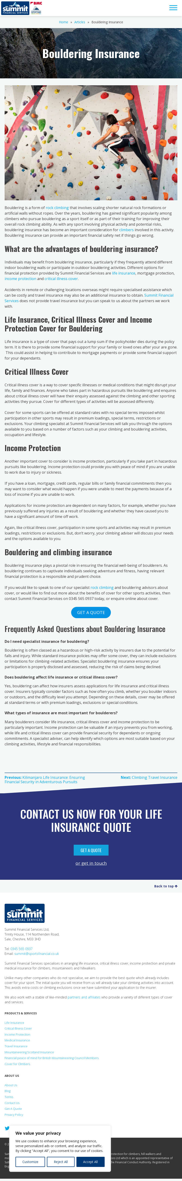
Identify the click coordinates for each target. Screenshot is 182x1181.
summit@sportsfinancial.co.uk (36, 953)
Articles (79, 22)
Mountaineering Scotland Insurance (29, 1052)
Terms (9, 1097)
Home (63, 22)
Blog (7, 1091)
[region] (60, 1148)
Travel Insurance (16, 1046)
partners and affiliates (84, 997)
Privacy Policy (14, 1115)
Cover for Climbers (17, 1064)
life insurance (123, 273)
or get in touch (91, 863)
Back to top (166, 886)
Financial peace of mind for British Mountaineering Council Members (52, 1058)
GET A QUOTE (91, 612)
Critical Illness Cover (18, 1028)
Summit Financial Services (15, 8)
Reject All (61, 1162)
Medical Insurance (17, 1040)
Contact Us (12, 1103)
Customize (30, 1162)
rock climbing (57, 207)
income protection (20, 278)
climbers (126, 229)
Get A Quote (91, 850)
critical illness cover (61, 278)
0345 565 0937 (21, 949)
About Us (11, 1085)
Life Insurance (14, 1023)
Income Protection (17, 1034)
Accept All (90, 1162)
